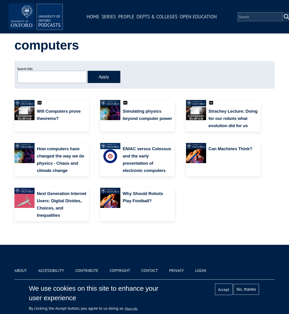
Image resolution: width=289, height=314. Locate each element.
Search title (25, 69)
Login (200, 270)
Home (93, 17)
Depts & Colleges (157, 17)
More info (131, 309)
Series (109, 17)
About (20, 270)
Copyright (120, 270)
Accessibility (51, 270)
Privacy (176, 270)
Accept (223, 289)
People (126, 17)
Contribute (86, 270)
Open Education (198, 17)
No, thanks (246, 289)
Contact (149, 270)
